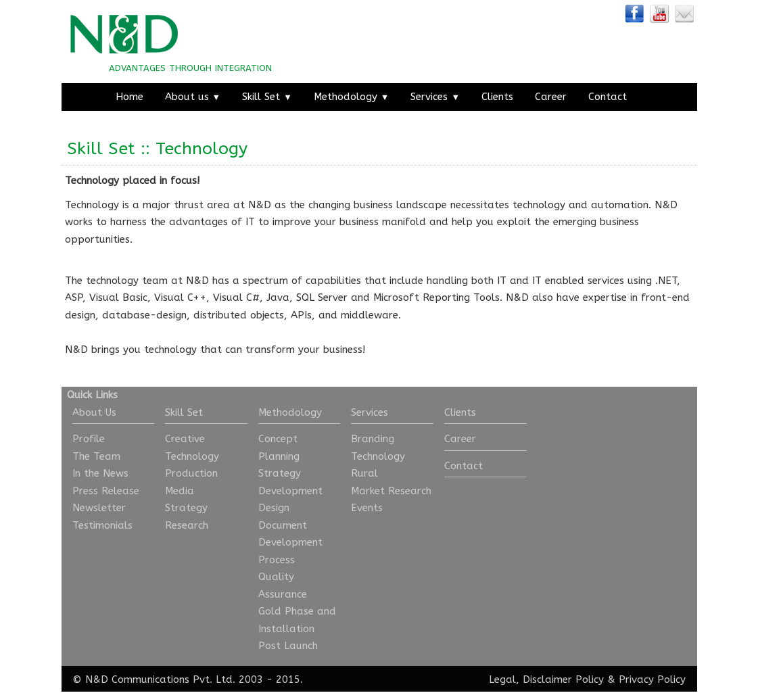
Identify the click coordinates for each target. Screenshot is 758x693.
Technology (192, 456)
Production (191, 473)
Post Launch (288, 646)
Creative (185, 439)
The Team (96, 456)
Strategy (186, 508)
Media (179, 491)
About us (193, 97)
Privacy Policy (652, 679)
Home (129, 97)
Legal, (504, 679)
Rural (364, 473)
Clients (497, 97)
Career (551, 97)
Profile (88, 439)
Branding (372, 439)
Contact (607, 97)
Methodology (351, 97)
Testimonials (102, 525)
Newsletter (99, 508)
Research (186, 525)
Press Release (105, 491)
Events (367, 508)
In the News (100, 473)
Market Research (391, 491)
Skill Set (267, 97)
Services (435, 97)
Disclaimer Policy (563, 679)
